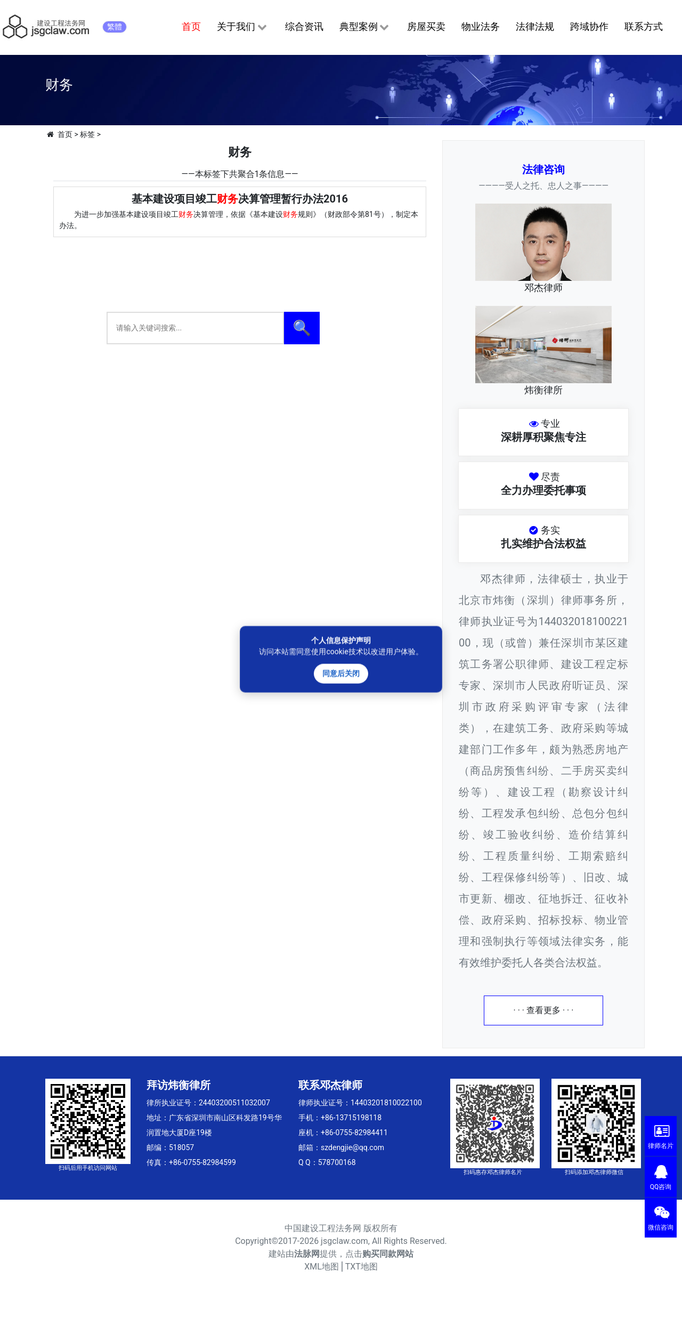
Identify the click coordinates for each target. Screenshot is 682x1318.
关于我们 (243, 27)
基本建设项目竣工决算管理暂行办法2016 (240, 198)
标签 (87, 134)
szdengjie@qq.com (352, 1147)
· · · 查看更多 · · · (544, 1010)
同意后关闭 (341, 673)
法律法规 (535, 26)
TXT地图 (361, 1267)
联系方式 (643, 26)
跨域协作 (589, 26)
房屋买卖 (426, 26)
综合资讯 (304, 26)
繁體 (114, 26)
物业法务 (480, 26)
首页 (191, 26)
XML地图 (321, 1267)
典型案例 (365, 27)
